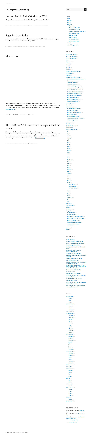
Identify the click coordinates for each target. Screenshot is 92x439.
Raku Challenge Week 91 (71, 280)
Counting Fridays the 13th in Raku (74, 258)
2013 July (68, 378)
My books (69, 24)
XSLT (67, 229)
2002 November (70, 401)
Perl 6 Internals (69, 122)
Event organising (32, 25)
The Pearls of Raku (73, 188)
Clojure (69, 137)
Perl (38, 25)
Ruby (68, 192)
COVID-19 (68, 75)
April (70, 302)
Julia (68, 161)
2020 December (70, 313)
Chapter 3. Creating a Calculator (74, 88)
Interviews (68, 105)
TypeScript (69, 197)
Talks (67, 207)
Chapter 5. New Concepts (73, 116)
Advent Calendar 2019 (71, 56)
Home (68, 16)
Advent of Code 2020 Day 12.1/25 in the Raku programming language (76, 283)
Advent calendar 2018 (71, 54)
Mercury (69, 169)
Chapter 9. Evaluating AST (73, 101)
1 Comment (45, 25)
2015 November (69, 368)
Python (69, 180)
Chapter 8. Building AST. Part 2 (74, 99)
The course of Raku (70, 271)
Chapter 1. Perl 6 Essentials (73, 108)
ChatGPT (68, 67)
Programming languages (72, 129)
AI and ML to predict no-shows (73, 245)
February (71, 309)
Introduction (70, 226)
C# (68, 133)
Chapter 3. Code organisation (74, 112)
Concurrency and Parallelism (73, 71)
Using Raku (68, 211)
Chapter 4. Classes (71, 114)
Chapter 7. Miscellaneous (73, 224)
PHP (68, 178)
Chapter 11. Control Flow (72, 84)
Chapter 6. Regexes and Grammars (75, 118)
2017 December (69, 365)
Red (68, 190)
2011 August (69, 384)
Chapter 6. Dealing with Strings (74, 93)
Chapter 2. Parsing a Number (74, 86)
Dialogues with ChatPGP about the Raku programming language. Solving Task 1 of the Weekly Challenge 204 (76, 267)
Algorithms (68, 62)
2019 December (69, 334)
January (70, 332)
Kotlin (68, 163)
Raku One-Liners (72, 186)
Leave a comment (40, 46)
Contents (69, 20)
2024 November (70, 296)
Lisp (68, 165)
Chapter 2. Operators (72, 110)
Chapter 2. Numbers (71, 214)
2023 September (70, 304)
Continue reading (10, 109)
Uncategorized (69, 209)
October (70, 298)
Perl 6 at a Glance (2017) (74, 41)
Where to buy (72, 26)
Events (68, 43)
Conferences (25, 25)
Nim (68, 171)
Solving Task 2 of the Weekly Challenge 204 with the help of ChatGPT (76, 263)
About (68, 18)
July (69, 308)
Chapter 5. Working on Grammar (74, 91)
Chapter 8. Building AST (72, 97)
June (70, 323)
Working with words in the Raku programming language (73, 251)
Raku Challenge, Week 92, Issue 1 (73, 273)
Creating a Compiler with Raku (73, 77)
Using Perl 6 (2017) (73, 37)
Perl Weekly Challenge (71, 125)
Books (67, 66)
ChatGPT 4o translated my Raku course (75, 243)
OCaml (69, 173)
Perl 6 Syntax (69, 123)
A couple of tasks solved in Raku (73, 253)
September (71, 317)
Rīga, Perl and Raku (17, 35)
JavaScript (69, 159)
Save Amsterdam (70, 205)
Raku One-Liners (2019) (74, 33)
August (70, 306)
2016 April (68, 366)
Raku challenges (72, 184)
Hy (68, 156)
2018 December (69, 351)
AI (66, 60)
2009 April (68, 397)
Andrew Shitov (10, 4)
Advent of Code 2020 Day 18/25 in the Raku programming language (76, 276)
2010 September (70, 387)
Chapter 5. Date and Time (73, 220)
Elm (68, 146)
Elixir (68, 144)
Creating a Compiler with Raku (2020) (77, 31)
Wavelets (68, 228)
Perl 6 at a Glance (70, 107)
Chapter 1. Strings (71, 212)
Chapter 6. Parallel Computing (74, 222)
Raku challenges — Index (73, 45)
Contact (69, 22)
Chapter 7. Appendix (72, 120)
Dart (68, 142)
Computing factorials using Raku (73, 269)
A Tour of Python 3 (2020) (74, 29)
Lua (68, 167)
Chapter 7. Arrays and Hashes (74, 95)
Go (68, 152)
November (71, 315)
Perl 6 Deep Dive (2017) (74, 39)
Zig (68, 201)
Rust (68, 193)
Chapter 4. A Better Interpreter (74, 89)
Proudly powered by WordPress (20, 432)
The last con (12, 56)
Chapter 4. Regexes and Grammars (75, 218)
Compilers (68, 69)
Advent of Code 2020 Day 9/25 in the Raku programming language (75, 286)
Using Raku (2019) (73, 35)
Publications (69, 203)
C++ (68, 135)
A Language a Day (70, 239)
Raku (40, 25)
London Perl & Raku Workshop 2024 (26, 16)
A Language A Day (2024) (74, 27)
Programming (69, 127)
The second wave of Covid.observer (74, 278)
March (70, 328)
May (70, 300)
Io (67, 158)
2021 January (69, 311)
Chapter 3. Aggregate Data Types (75, 216)
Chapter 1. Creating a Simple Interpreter (76, 79)
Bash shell (68, 64)
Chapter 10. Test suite (72, 82)
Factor (68, 148)
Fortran (69, 150)
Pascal (68, 175)
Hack (68, 154)
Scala (68, 195)
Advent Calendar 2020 (71, 58)
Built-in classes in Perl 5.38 (72, 260)
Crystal (69, 139)
